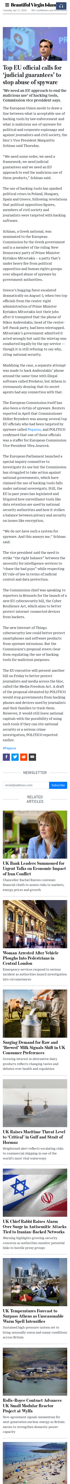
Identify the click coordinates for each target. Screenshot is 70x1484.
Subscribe (58, 785)
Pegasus (34, 429)
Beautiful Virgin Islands (35, 4)
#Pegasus (9, 748)
